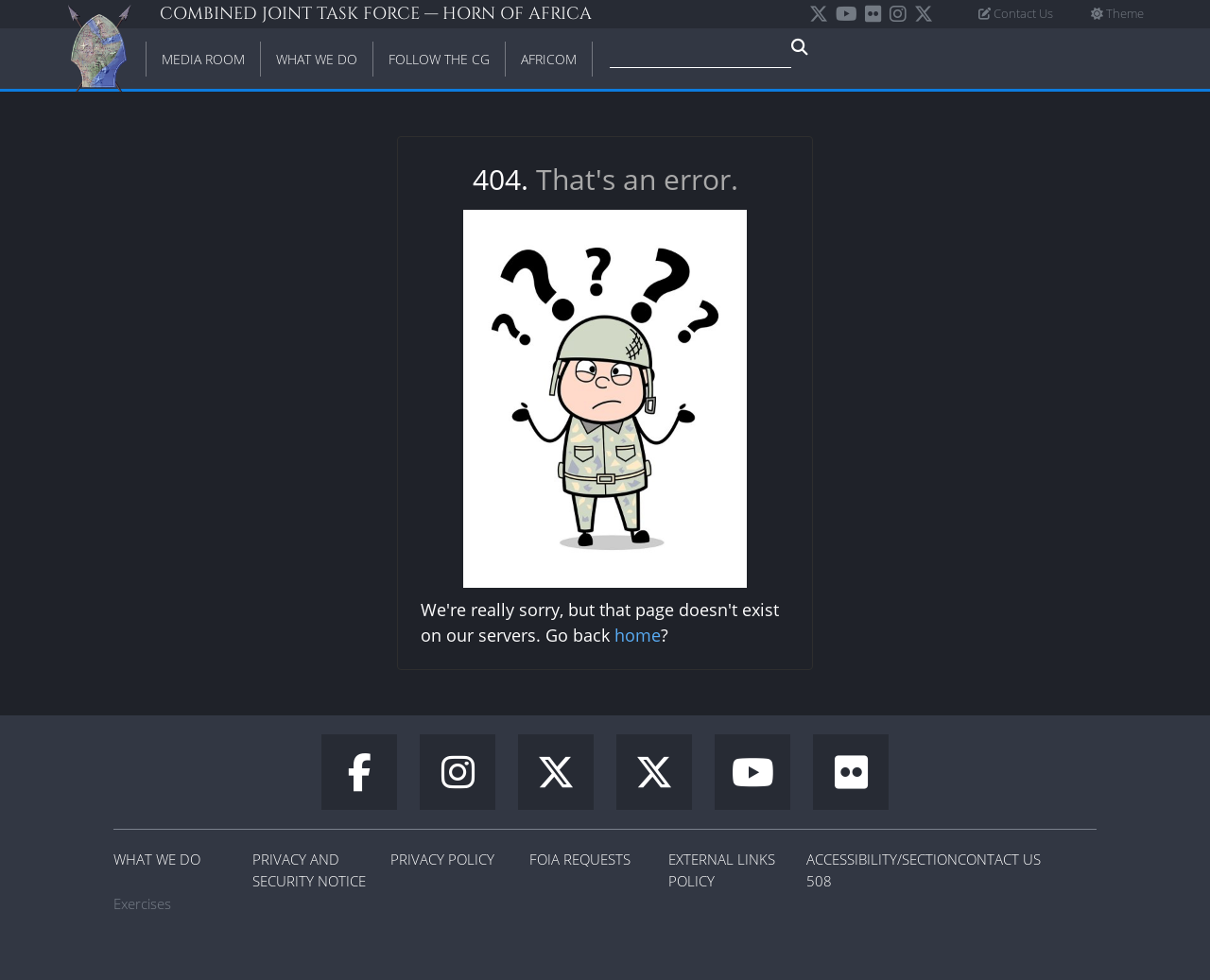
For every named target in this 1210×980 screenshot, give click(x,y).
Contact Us (1015, 13)
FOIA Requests (580, 859)
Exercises (142, 903)
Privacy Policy (442, 859)
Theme (1117, 13)
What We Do (156, 859)
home (637, 635)
